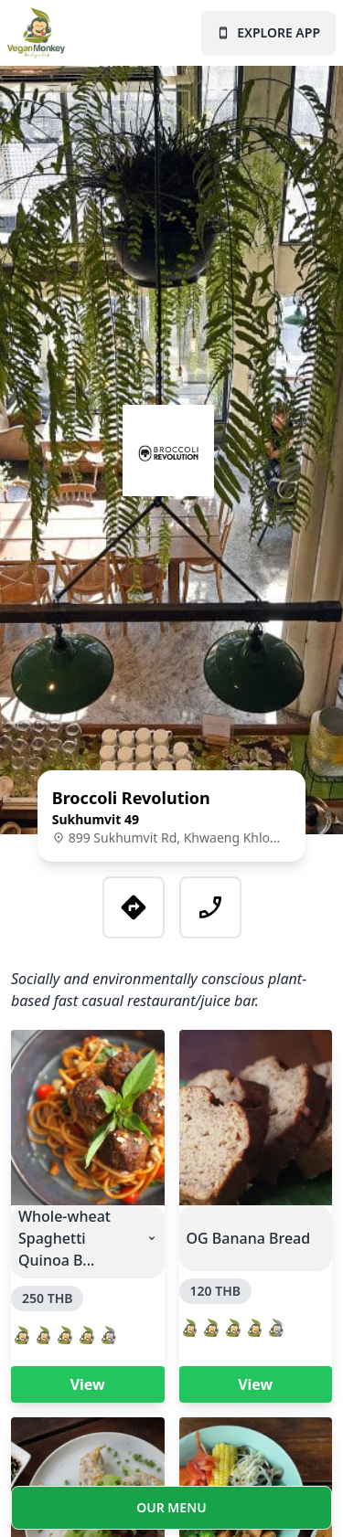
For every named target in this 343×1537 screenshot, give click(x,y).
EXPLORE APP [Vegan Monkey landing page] (268, 32)
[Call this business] (210, 907)
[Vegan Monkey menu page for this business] (171, 1511)
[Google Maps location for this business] (133, 907)
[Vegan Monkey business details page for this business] (172, 816)
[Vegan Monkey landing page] (39, 32)
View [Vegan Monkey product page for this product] (87, 1384)
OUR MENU (171, 1507)
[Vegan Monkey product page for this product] (88, 1117)
